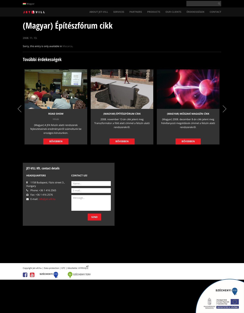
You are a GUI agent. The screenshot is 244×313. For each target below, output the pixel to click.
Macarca (67, 46)
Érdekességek (195, 12)
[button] (218, 3)
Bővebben (55, 141)
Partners (135, 12)
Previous (19, 108)
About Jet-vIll (98, 12)
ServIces (118, 12)
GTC (63, 268)
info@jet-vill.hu (47, 199)
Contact (215, 12)
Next (224, 108)
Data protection (51, 268)
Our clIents (173, 12)
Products (153, 12)
